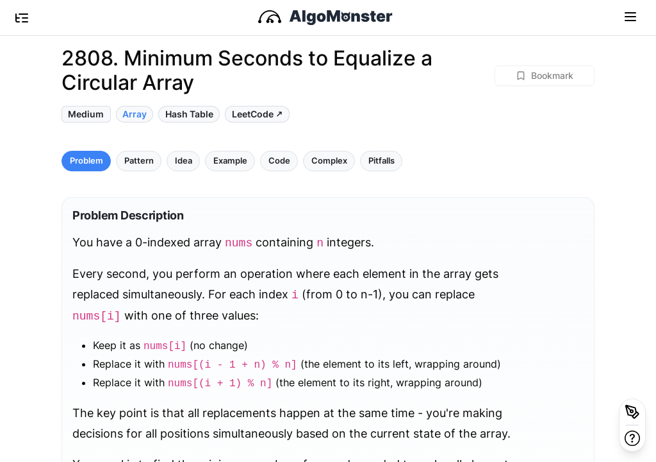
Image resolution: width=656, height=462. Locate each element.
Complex (329, 161)
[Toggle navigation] (630, 16)
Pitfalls (381, 161)
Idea (183, 161)
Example (230, 161)
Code (279, 161)
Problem (86, 161)
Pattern (139, 161)
